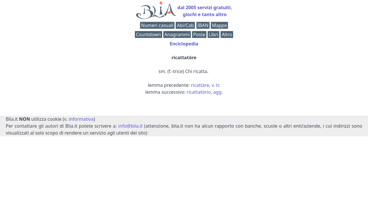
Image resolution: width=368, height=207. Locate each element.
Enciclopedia (184, 44)
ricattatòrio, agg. (205, 92)
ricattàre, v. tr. (205, 85)
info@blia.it (130, 126)
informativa (81, 119)
